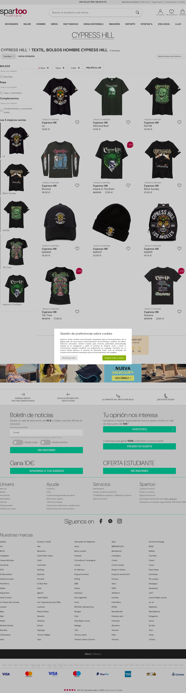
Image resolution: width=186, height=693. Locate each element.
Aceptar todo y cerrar (114, 358)
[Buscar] (137, 12)
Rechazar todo (69, 358)
